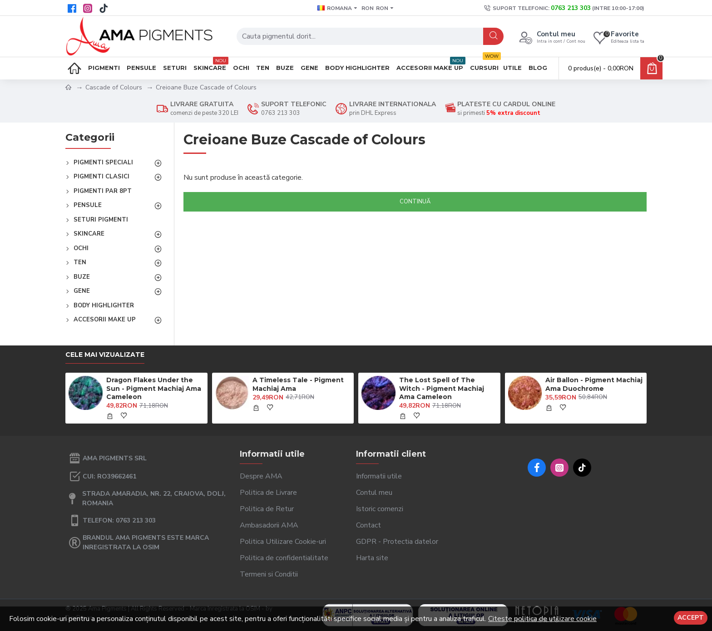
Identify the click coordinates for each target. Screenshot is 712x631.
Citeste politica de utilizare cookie (542, 619)
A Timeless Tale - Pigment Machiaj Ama (298, 384)
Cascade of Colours (113, 87)
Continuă (415, 201)
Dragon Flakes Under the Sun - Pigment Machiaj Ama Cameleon (153, 388)
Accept (690, 617)
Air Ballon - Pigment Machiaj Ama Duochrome (594, 384)
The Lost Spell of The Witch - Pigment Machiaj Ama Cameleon (441, 388)
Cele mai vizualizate (104, 355)
